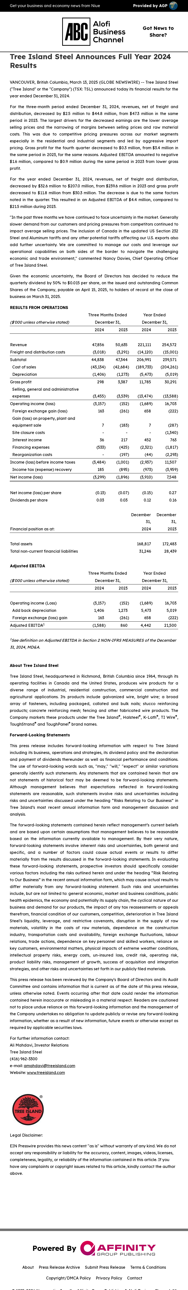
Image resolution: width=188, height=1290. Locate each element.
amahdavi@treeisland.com (49, 1065)
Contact (134, 1278)
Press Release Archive (59, 1267)
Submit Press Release (105, 1267)
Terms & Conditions (148, 1267)
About (28, 1267)
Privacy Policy (109, 1278)
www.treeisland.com (46, 1072)
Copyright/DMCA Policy (68, 1278)
